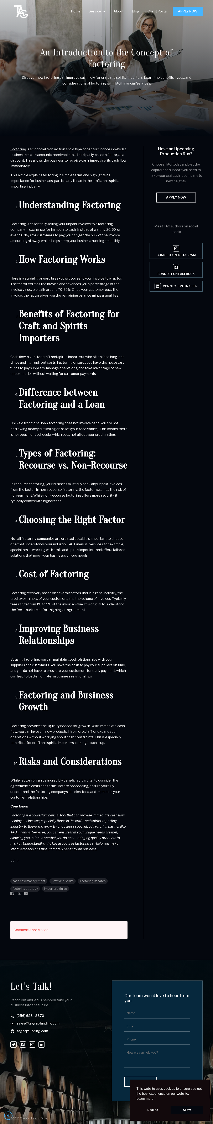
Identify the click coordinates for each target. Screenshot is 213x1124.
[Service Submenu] (103, 11)
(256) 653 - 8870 (30, 1016)
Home (75, 11)
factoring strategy (25, 888)
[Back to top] (8, 1116)
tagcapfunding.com (32, 1031)
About (119, 11)
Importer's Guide (55, 888)
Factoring (18, 149)
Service (95, 11)
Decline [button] (152, 1110)
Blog (135, 11)
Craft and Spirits (63, 881)
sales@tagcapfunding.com (38, 1023)
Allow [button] (187, 1110)
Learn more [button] (145, 1098)
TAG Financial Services (27, 832)
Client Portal (157, 11)
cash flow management (28, 881)
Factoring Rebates (93, 881)
